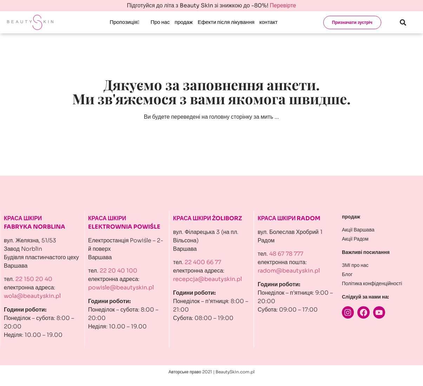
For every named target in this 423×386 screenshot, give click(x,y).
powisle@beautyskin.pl (121, 287)
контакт (268, 22)
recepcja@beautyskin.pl (207, 279)
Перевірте (283, 5)
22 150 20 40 (33, 279)
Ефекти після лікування (226, 22)
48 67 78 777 (286, 253)
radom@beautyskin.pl (289, 270)
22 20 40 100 (118, 270)
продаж (184, 22)
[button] (403, 22)
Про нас (160, 22)
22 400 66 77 (203, 262)
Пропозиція (124, 22)
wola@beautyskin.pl (32, 296)
